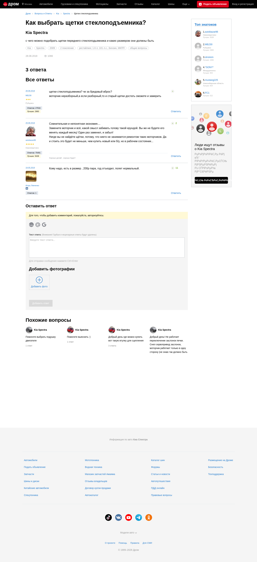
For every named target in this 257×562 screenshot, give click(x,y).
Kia (29, 48)
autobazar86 (31, 140)
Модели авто (128, 532)
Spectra (40, 48)
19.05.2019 (30, 168)
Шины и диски (31, 481)
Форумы (155, 467)
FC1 (207, 92)
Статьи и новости (160, 474)
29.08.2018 (30, 123)
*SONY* (209, 67)
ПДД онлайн (158, 488)
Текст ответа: (63, 235)
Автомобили (46, 4)
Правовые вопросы (161, 495)
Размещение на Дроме (220, 460)
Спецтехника (31, 495)
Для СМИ (147, 543)
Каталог (155, 4)
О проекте (110, 543)
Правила (134, 543)
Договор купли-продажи (98, 488)
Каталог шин (158, 460)
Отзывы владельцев (96, 481)
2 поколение (67, 48)
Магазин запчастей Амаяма (100, 474)
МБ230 (29, 95)
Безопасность (215, 467)
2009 (52, 48)
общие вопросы (138, 48)
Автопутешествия (160, 481)
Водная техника (93, 467)
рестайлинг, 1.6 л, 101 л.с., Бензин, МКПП (102, 48)
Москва (27, 4)
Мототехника (92, 460)
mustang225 (211, 80)
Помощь (123, 543)
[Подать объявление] (213, 4)
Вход (243, 4)
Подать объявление (35, 467)
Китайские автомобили (36, 488)
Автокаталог (91, 495)
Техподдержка (216, 474)
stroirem (209, 57)
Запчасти (121, 4)
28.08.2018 (30, 91)
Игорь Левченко (32, 185)
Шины (171, 4)
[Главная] (11, 4)
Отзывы (139, 4)
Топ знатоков (206, 24)
